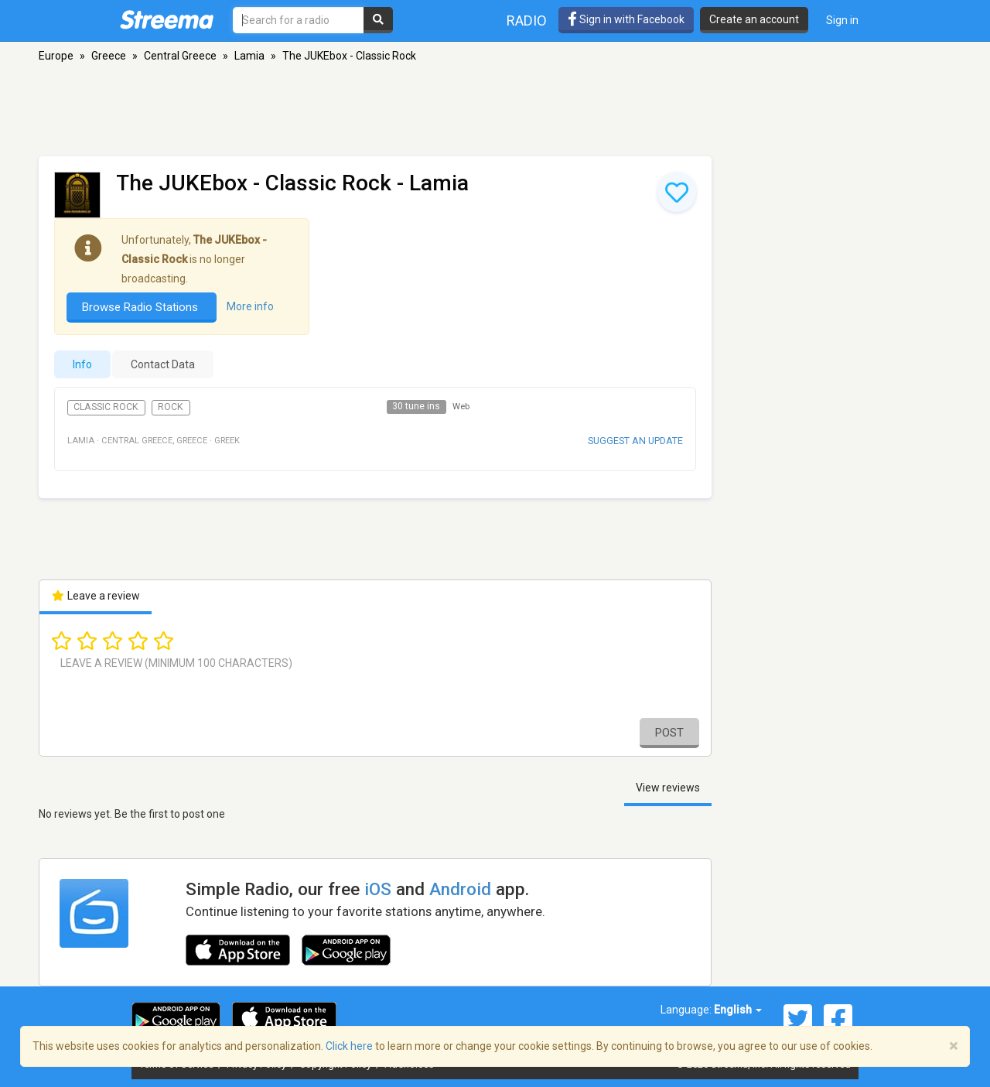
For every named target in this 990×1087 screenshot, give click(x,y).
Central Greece (180, 56)
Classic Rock (105, 407)
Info (82, 364)
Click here (349, 1046)
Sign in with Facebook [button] (626, 19)
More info (250, 306)
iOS (377, 889)
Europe (56, 56)
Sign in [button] (842, 20)
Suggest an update (635, 440)
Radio (527, 20)
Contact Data (163, 364)
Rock (170, 407)
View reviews (668, 787)
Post (669, 733)
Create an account (754, 19)
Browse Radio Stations (141, 307)
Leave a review (95, 596)
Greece (108, 56)
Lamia (249, 56)
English (738, 1009)
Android (460, 889)
